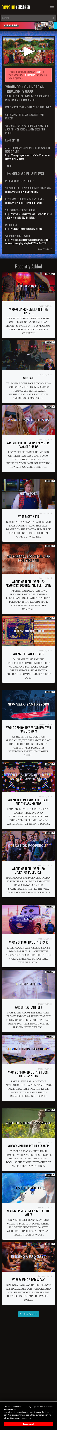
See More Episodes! (28, 1314)
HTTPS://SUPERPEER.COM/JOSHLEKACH (23, 203)
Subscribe (30, 75)
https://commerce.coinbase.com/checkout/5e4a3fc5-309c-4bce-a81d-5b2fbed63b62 (30, 215)
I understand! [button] (28, 1424)
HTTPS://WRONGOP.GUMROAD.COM (21, 192)
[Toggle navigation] (52, 8)
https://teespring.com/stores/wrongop (23, 228)
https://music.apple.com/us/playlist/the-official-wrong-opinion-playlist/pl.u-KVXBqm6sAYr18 (28, 241)
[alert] (28, 25)
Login (38, 72)
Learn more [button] (26, 1418)
